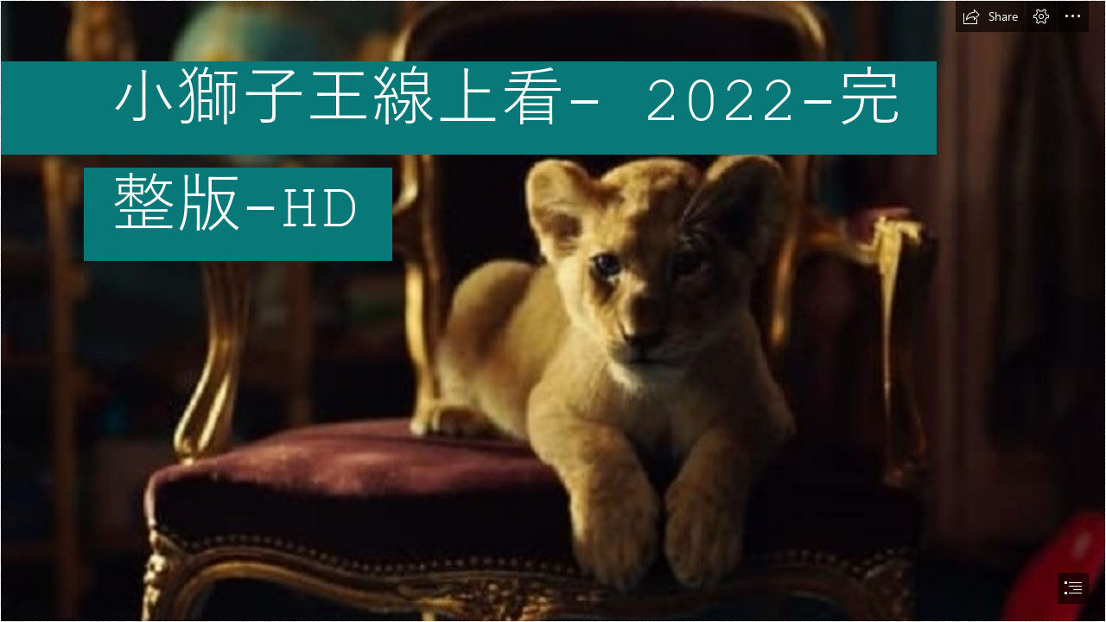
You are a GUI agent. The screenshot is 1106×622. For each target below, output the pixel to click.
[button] (990, 16)
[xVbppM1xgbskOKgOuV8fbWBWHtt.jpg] (553, 311)
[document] (553, 311)
